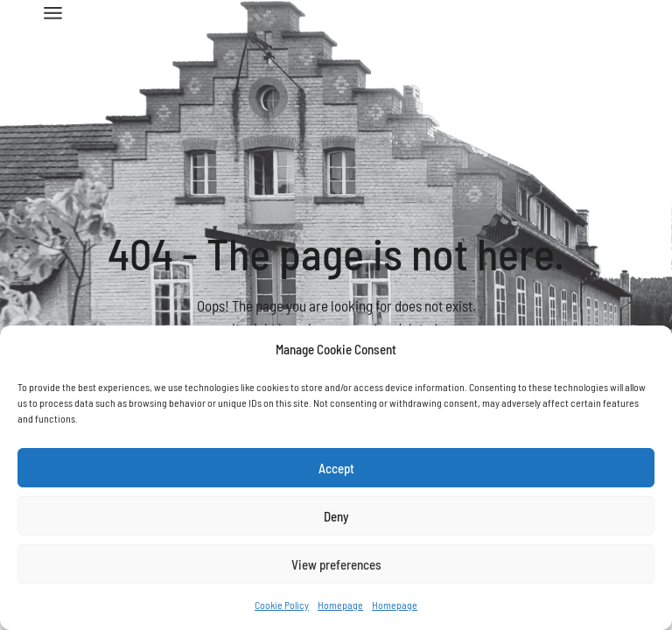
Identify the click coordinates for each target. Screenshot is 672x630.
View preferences (336, 564)
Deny (336, 516)
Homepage (340, 604)
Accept (336, 468)
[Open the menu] (53, 13)
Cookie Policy (282, 604)
